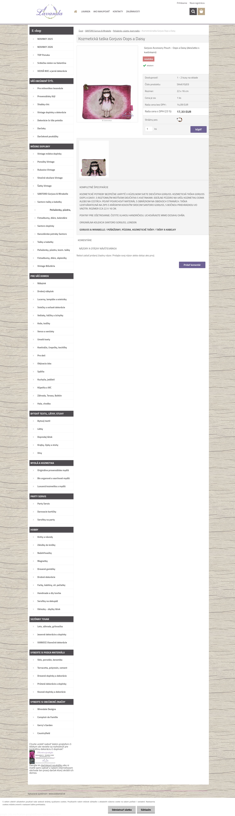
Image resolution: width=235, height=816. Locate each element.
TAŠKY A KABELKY (166, 229)
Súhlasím (146, 810)
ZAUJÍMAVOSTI (133, 11)
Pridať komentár (192, 265)
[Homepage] (75, 11)
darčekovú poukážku (51, 765)
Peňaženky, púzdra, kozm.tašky (126, 30)
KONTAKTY (118, 11)
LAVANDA (85, 11)
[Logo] (49, 11)
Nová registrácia (197, 3)
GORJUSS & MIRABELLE (92, 229)
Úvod (81, 30)
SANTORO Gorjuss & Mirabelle (98, 30)
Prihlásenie (182, 3)
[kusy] (149, 129)
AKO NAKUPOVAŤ (101, 11)
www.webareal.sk (57, 793)
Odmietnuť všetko (122, 810)
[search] (193, 11)
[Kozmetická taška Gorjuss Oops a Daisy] (107, 47)
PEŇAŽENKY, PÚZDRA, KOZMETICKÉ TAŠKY (130, 229)
